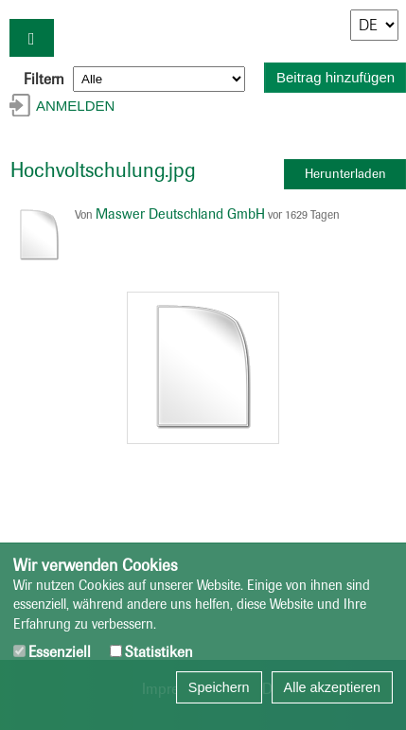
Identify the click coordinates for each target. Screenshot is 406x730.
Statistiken (151, 652)
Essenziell (52, 652)
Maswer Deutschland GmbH (180, 214)
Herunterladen (345, 174)
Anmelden (75, 106)
